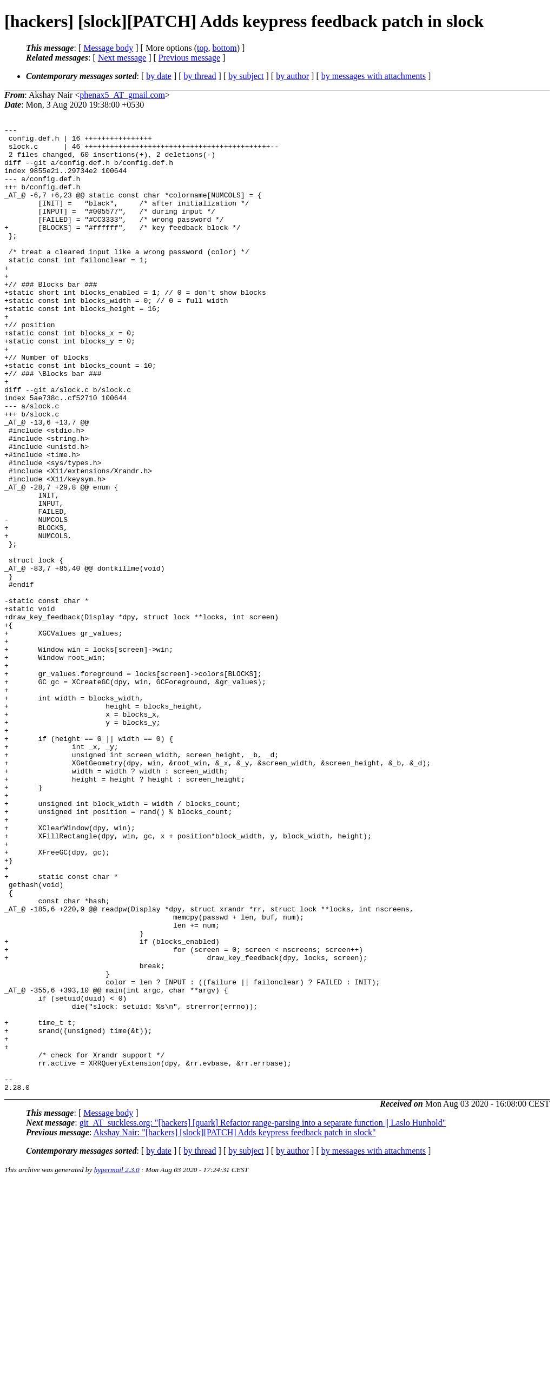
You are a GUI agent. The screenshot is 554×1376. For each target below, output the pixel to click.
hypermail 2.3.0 (117, 1363)
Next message (122, 57)
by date (159, 76)
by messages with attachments (373, 76)
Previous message (189, 57)
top (202, 47)
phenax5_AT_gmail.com (122, 95)
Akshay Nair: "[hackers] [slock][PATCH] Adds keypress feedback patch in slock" (234, 1325)
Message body (108, 47)
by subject (245, 76)
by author (292, 76)
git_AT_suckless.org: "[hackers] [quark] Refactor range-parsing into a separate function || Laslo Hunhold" (263, 1315)
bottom (224, 47)
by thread (200, 76)
